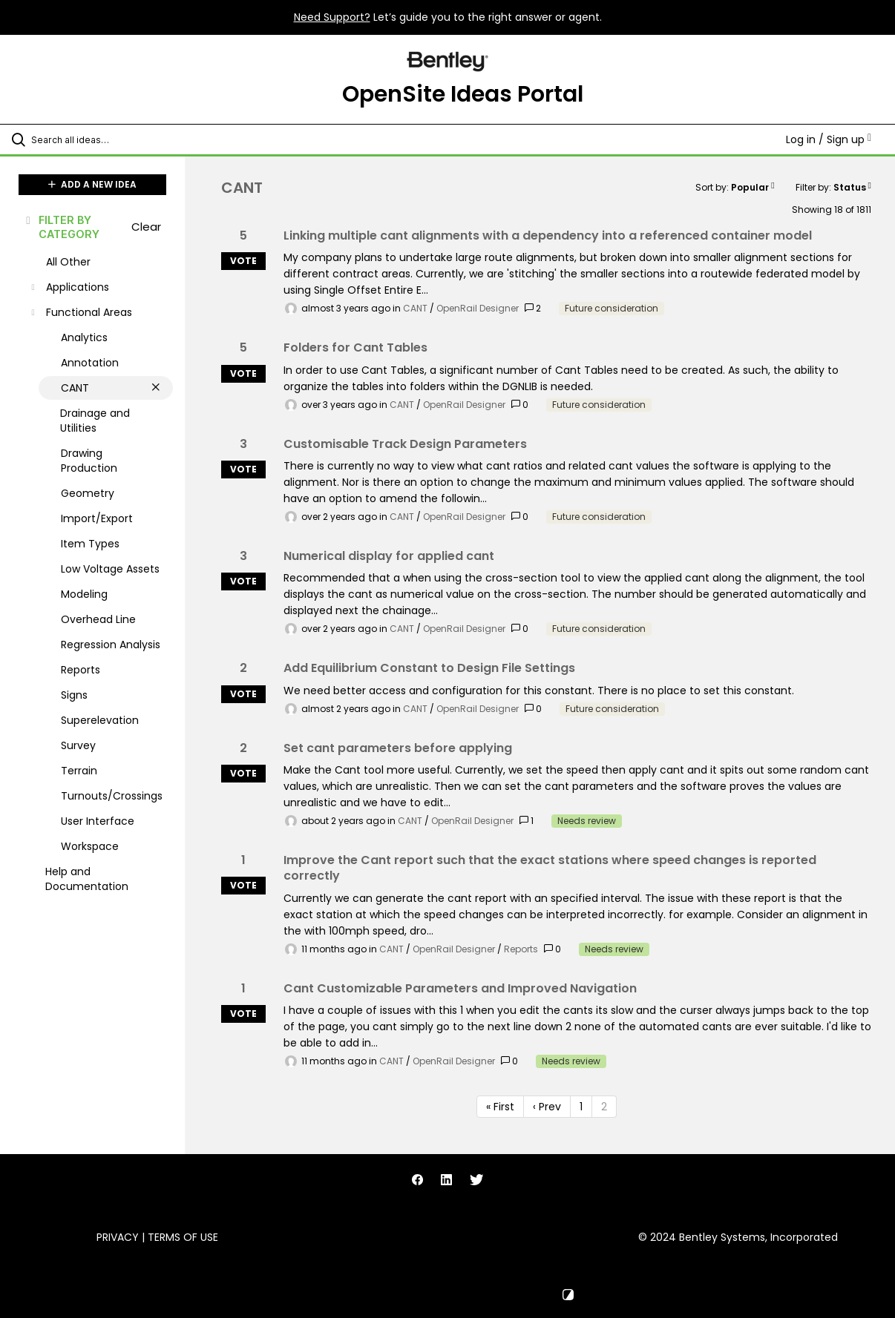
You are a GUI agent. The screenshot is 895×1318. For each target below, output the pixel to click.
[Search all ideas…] (108, 139)
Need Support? (332, 17)
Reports (521, 949)
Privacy (117, 1237)
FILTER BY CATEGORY (61, 227)
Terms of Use (183, 1237)
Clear (146, 226)
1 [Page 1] (581, 1106)
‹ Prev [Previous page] (547, 1106)
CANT (415, 308)
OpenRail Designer (477, 308)
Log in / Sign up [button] (828, 139)
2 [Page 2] (604, 1106)
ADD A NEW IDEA (92, 184)
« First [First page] (500, 1106)
